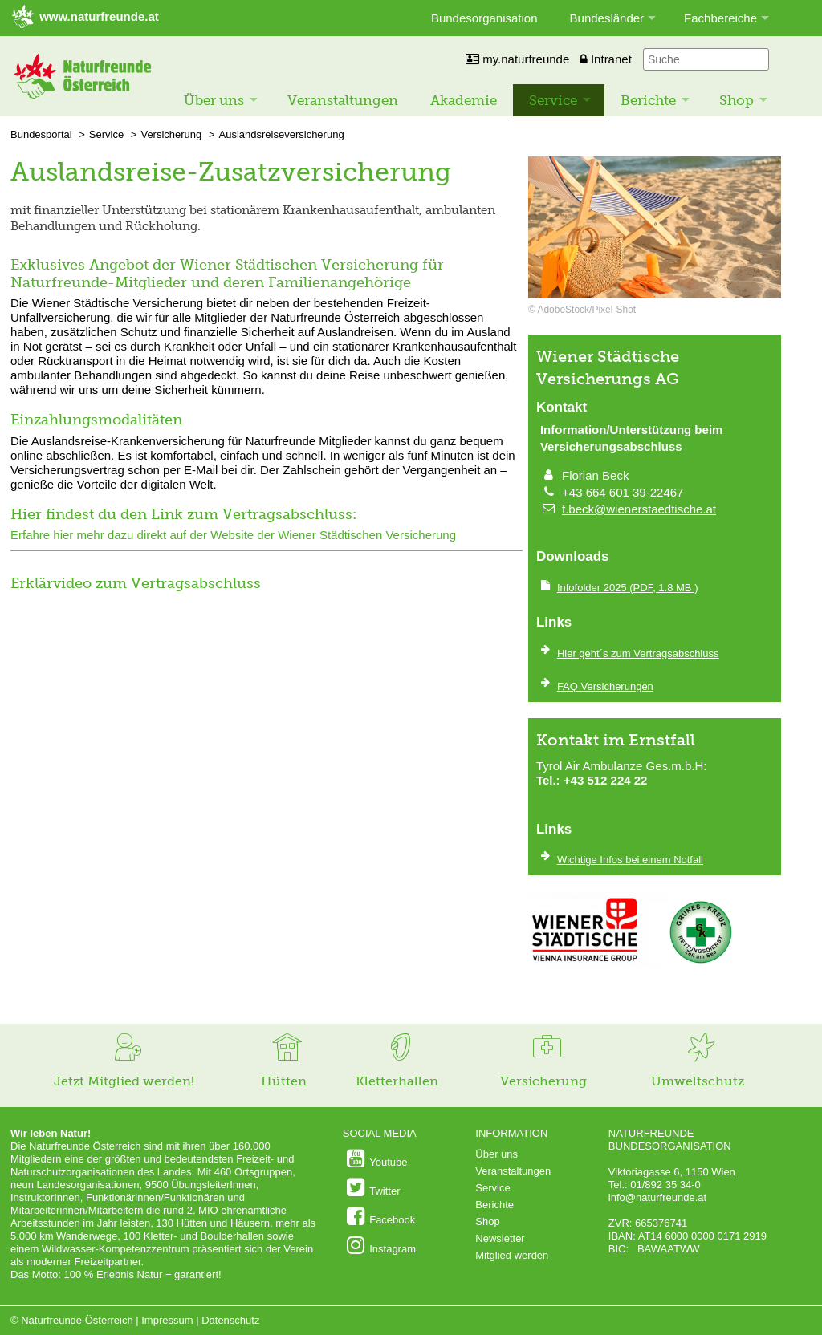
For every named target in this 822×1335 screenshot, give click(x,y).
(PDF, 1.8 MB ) (627, 588)
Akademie (463, 100)
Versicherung (170, 134)
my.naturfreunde (517, 59)
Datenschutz (230, 1320)
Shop (736, 100)
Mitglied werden (511, 1255)
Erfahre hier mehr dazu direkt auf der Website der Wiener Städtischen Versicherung (233, 535)
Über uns (214, 100)
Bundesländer (607, 18)
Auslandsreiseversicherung (281, 134)
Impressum (167, 1320)
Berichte (648, 100)
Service (553, 100)
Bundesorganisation (484, 18)
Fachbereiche (720, 18)
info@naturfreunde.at (657, 1197)
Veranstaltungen (342, 100)
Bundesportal (41, 134)
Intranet (606, 59)
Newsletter (499, 1238)
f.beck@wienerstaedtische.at (639, 509)
